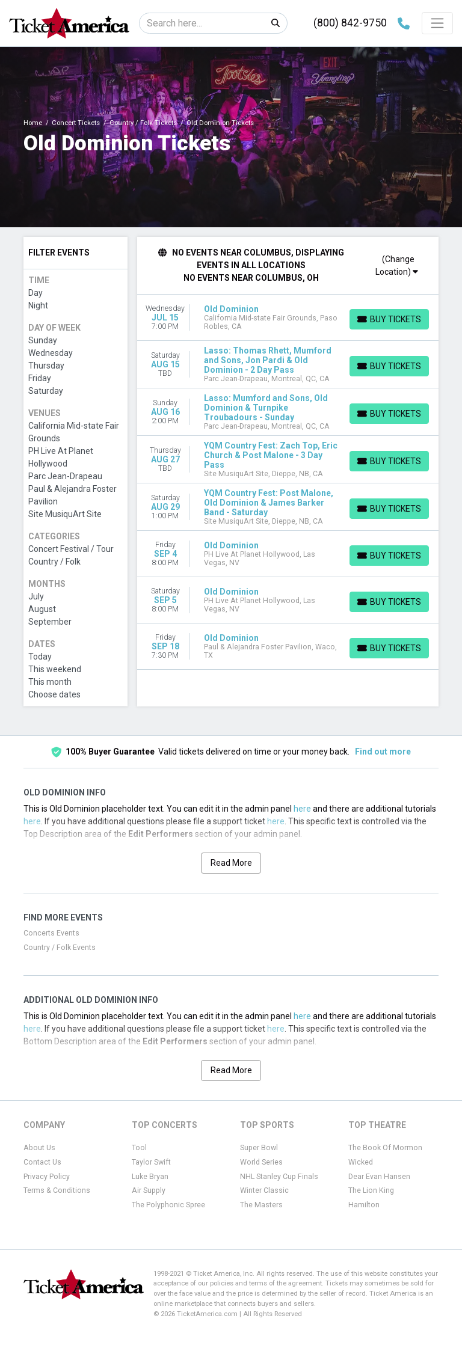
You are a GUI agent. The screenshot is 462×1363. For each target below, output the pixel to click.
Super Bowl (259, 1148)
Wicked (360, 1162)
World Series (261, 1162)
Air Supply (148, 1190)
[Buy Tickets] (389, 319)
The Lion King (371, 1190)
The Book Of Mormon (385, 1148)
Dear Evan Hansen (379, 1176)
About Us (39, 1148)
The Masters (261, 1205)
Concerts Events (51, 933)
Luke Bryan (150, 1176)
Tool (139, 1148)
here (302, 808)
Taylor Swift (151, 1162)
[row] (288, 318)
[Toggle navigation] (437, 23)
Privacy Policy (46, 1176)
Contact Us (42, 1162)
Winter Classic (264, 1190)
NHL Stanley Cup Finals (279, 1176)
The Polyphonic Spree (168, 1205)
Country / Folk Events (59, 947)
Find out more (383, 751)
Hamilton (364, 1205)
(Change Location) (396, 265)
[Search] (202, 23)
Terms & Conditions (56, 1190)
